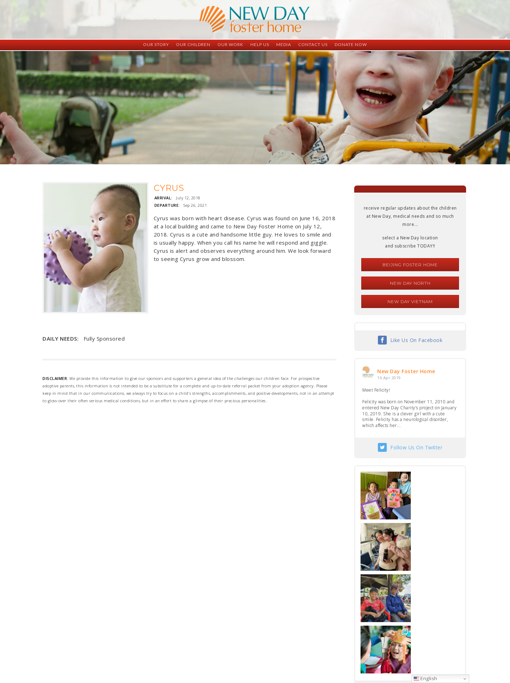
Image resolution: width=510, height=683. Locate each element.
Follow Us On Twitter (416, 447)
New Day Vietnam (410, 301)
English (425, 678)
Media (283, 44)
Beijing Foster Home (410, 264)
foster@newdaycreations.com (235, 651)
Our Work (230, 44)
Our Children (193, 44)
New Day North (410, 283)
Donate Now (351, 44)
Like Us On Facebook (416, 340)
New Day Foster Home (406, 371)
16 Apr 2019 (389, 377)
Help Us (259, 44)
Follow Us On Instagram (416, 587)
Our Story (156, 44)
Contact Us (313, 44)
